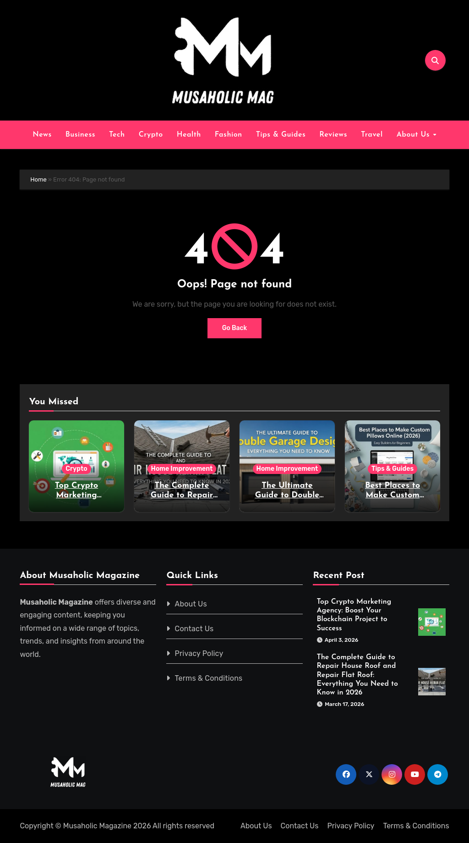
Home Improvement (182, 469)
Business (80, 134)
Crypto (151, 134)
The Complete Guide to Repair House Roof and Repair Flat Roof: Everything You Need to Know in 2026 (357, 675)
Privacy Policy (199, 653)
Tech (117, 134)
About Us (414, 134)
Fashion (228, 134)
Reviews (333, 134)
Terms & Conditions (209, 678)
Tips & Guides (281, 134)
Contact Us (194, 628)
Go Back (234, 328)
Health (189, 134)
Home (38, 179)
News (42, 134)
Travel (372, 134)
